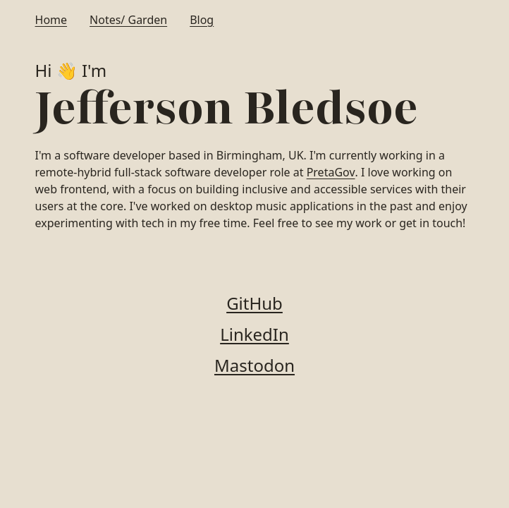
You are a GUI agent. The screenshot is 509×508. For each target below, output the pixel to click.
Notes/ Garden (128, 20)
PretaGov (331, 172)
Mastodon (254, 365)
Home (51, 20)
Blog (202, 20)
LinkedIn (254, 334)
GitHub (254, 303)
